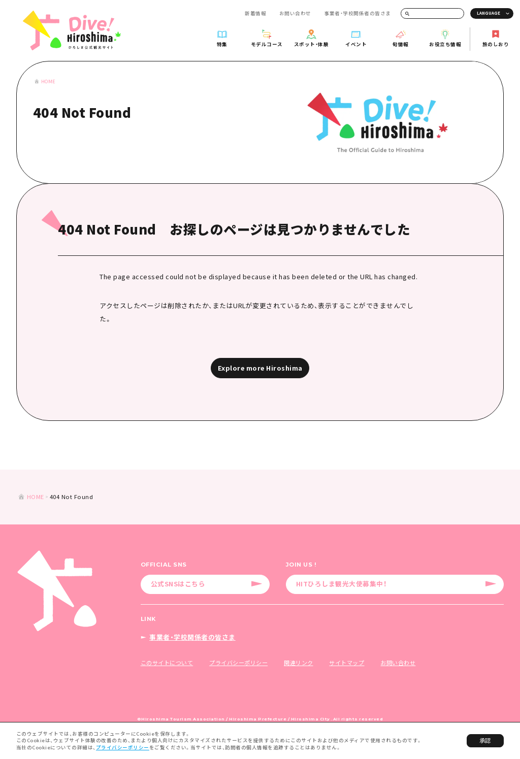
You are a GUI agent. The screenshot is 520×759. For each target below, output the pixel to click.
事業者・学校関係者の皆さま (357, 13)
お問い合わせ (295, 13)
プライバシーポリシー (122, 747)
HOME (48, 81)
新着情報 (255, 13)
